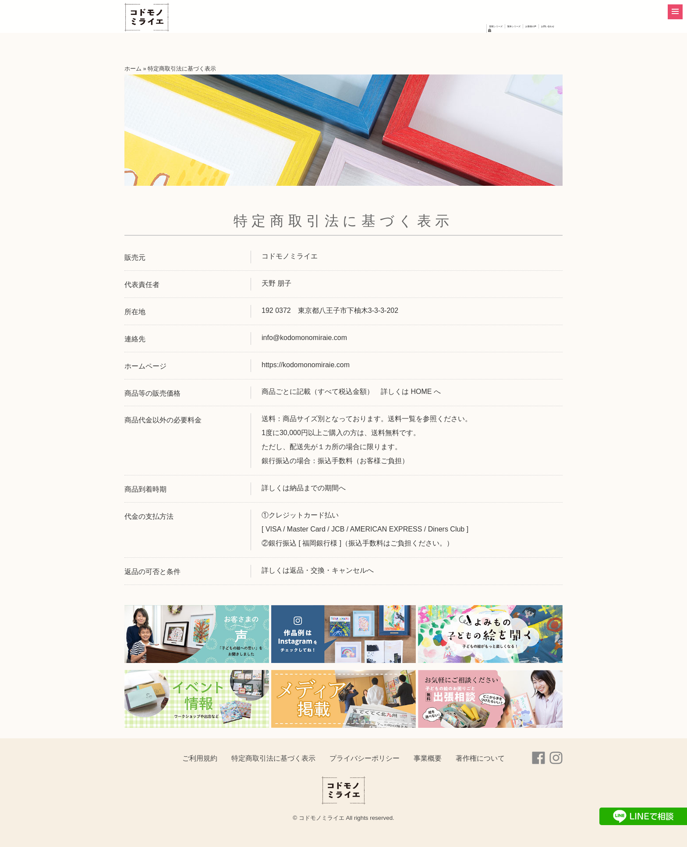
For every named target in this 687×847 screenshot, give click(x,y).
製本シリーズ (409, 44)
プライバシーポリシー (364, 758)
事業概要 (428, 758)
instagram (556, 758)
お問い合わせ (515, 44)
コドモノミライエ (157, 29)
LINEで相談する (643, 816)
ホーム (133, 68)
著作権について (480, 758)
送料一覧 (402, 418)
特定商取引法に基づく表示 (273, 758)
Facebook (538, 758)
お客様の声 (462, 44)
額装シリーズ (353, 44)
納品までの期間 (314, 488)
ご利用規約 (199, 758)
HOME (421, 391)
